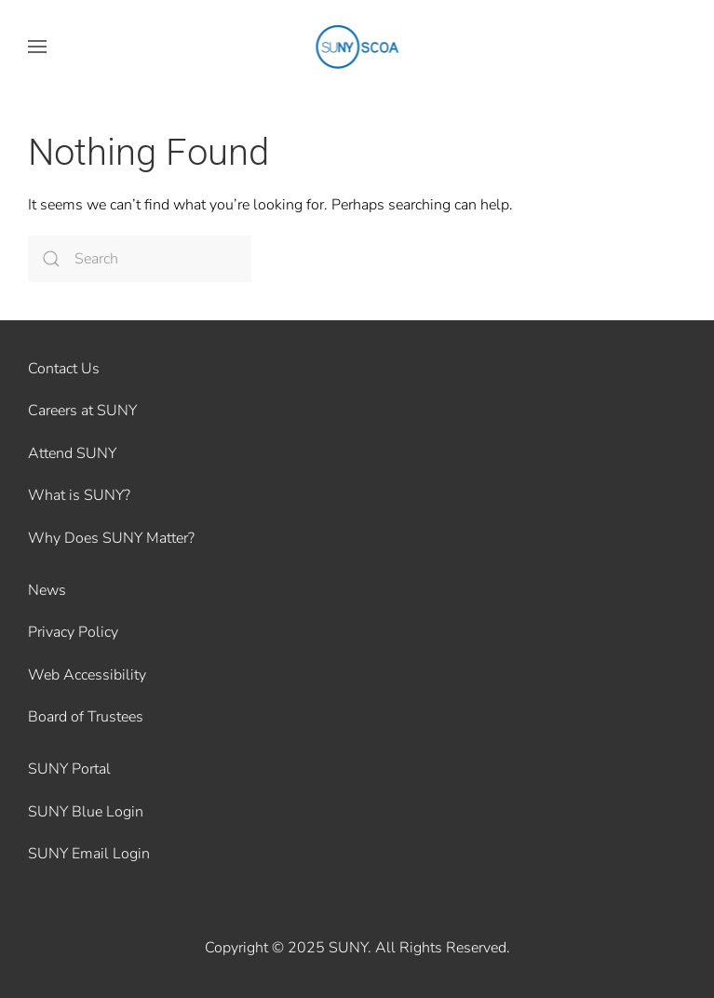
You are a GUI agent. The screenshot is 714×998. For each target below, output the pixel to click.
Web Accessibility (87, 675)
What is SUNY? (79, 495)
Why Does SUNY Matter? (111, 538)
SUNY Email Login (89, 853)
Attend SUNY (72, 453)
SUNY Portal (69, 769)
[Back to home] (357, 46)
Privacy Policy (73, 632)
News (47, 590)
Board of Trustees (85, 717)
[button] (37, 46)
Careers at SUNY (82, 410)
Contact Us (64, 368)
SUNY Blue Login (85, 812)
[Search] (139, 259)
